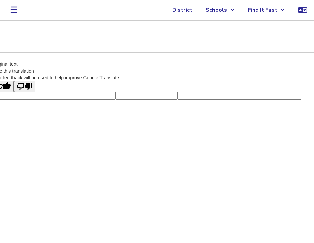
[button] (220, 10)
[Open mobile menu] (13, 10)
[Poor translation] (24, 86)
